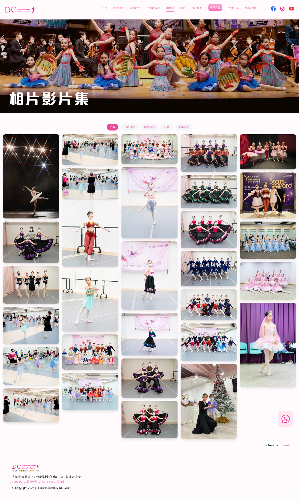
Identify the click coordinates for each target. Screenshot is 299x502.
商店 (183, 8)
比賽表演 (149, 127)
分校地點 (197, 8)
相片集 (170, 8)
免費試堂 (215, 7)
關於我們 (135, 8)
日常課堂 (129, 127)
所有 (112, 127)
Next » (287, 445)
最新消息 (118, 8)
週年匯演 (183, 127)
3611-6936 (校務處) (54, 481)
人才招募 (233, 8)
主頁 (104, 8)
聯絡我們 (250, 8)
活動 (166, 127)
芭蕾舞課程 (153, 8)
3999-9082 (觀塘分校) (25, 481)
